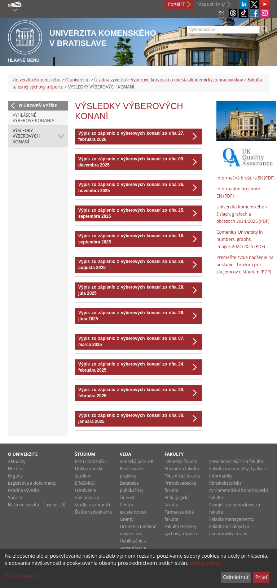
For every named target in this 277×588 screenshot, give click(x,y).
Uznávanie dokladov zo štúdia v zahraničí (92, 497)
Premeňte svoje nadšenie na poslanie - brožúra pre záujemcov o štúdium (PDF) (244, 264)
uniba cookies (206, 562)
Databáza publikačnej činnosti (131, 490)
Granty (126, 519)
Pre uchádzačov (91, 461)
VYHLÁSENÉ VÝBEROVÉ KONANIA (33, 118)
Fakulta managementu (232, 519)
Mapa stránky (211, 4)
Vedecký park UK (137, 461)
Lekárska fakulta (180, 461)
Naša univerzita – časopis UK (36, 505)
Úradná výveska (110, 80)
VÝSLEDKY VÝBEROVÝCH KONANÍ (26, 136)
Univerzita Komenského (37, 80)
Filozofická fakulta (182, 476)
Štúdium (85, 454)
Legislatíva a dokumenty (32, 483)
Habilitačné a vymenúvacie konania (133, 548)
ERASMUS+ (86, 483)
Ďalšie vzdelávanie (93, 512)
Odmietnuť (236, 577)
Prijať (261, 577)
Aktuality (17, 461)
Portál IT (176, 4)
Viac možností (21, 575)
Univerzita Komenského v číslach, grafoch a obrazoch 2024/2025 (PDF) (242, 214)
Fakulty (174, 454)
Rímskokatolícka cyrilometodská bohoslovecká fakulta (239, 490)
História (16, 469)
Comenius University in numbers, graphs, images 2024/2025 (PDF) (240, 239)
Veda (125, 454)
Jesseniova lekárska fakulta (236, 461)
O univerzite (77, 80)
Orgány (15, 476)
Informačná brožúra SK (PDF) (245, 178)
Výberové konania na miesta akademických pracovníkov (187, 80)
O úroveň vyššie (38, 106)
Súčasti (15, 497)
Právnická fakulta (181, 469)
